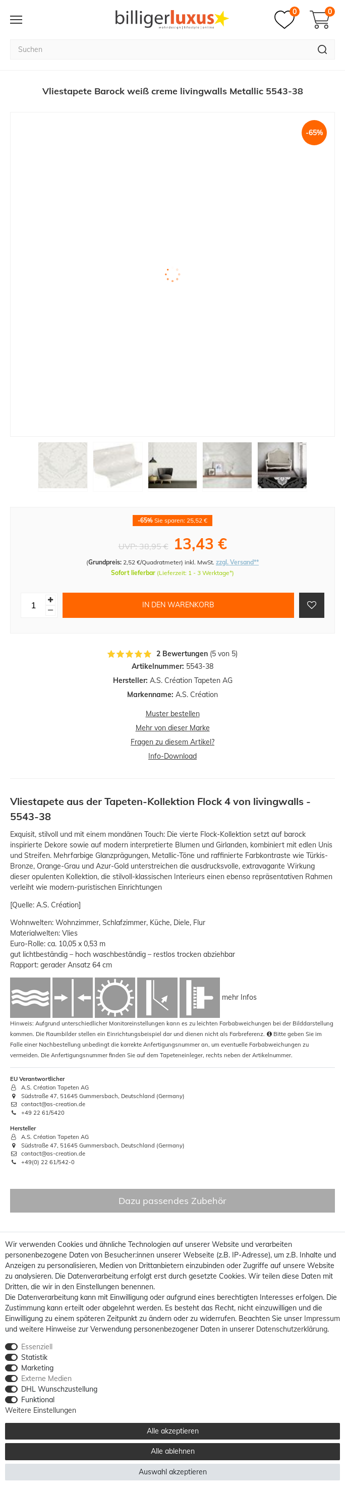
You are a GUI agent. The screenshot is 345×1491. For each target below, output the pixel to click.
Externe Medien (46, 1378)
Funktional (37, 1399)
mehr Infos (239, 996)
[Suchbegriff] (160, 49)
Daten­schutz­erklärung (291, 1329)
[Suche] (322, 49)
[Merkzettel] (287, 20)
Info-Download (172, 756)
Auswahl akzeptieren (173, 1471)
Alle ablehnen (173, 1451)
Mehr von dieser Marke (173, 727)
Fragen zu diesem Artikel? (172, 742)
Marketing (37, 1367)
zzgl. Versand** (237, 562)
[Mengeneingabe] (33, 605)
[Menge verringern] (50, 610)
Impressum (322, 1318)
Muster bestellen (173, 713)
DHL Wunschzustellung (59, 1389)
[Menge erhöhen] (50, 600)
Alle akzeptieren (173, 1431)
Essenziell (36, 1346)
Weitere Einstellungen (40, 1410)
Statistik (34, 1357)
